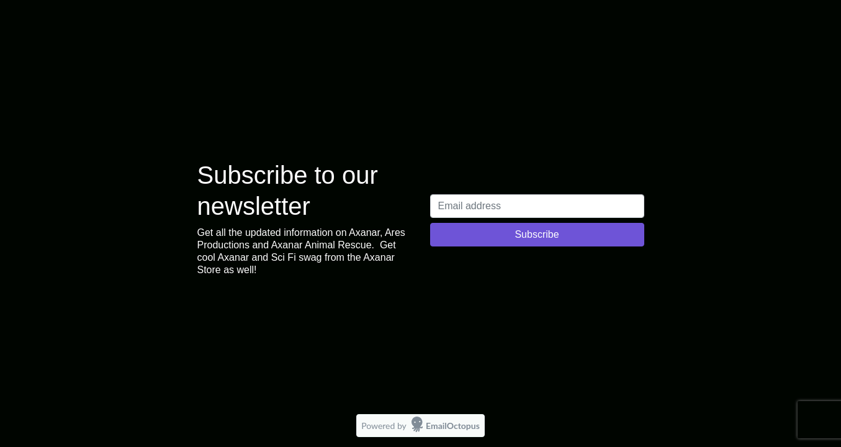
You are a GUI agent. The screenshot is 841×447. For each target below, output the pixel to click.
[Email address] (537, 206)
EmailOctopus (453, 425)
